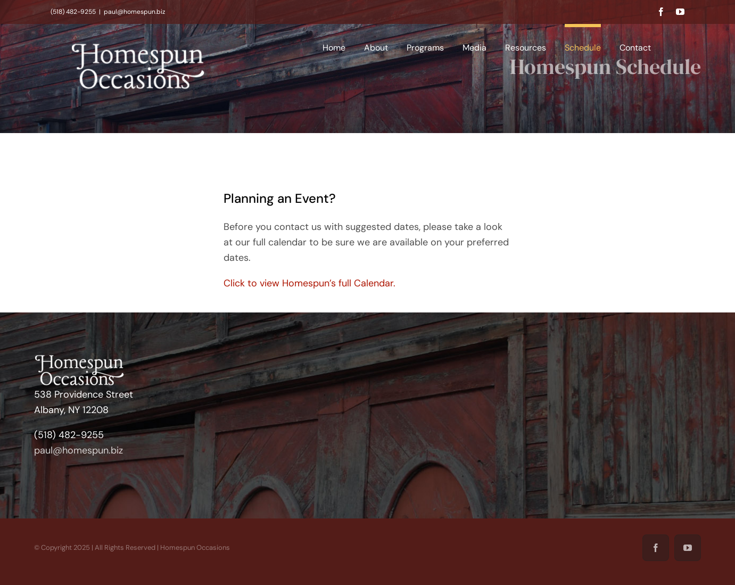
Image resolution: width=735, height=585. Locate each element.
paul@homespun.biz (135, 11)
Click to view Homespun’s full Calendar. (309, 283)
